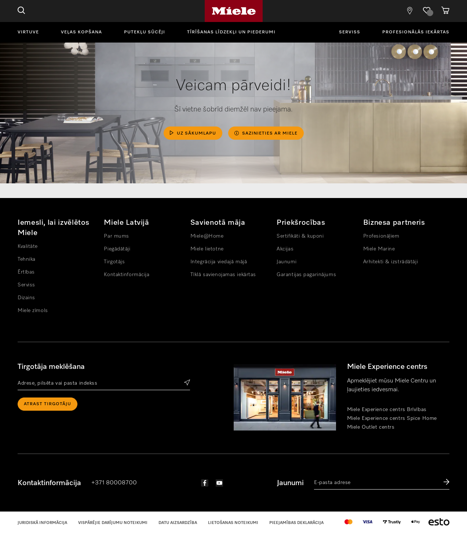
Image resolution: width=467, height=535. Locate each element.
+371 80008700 (114, 483)
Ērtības (26, 272)
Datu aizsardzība (177, 523)
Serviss (349, 32)
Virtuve (28, 32)
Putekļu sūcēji (144, 32)
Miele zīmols (33, 310)
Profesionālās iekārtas (415, 32)
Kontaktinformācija (126, 274)
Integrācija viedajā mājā (218, 261)
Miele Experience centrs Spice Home (392, 418)
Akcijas (285, 249)
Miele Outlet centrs (371, 427)
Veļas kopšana (81, 32)
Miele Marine (379, 249)
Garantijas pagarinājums (306, 274)
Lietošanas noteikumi (233, 523)
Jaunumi (286, 261)
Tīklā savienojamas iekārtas (223, 274)
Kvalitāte (28, 246)
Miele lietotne (207, 249)
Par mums (116, 236)
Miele (234, 11)
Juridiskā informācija (42, 523)
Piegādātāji (117, 249)
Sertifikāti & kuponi (300, 236)
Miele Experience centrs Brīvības (387, 409)
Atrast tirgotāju (47, 404)
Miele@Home (207, 236)
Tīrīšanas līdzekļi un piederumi (231, 32)
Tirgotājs (114, 261)
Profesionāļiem (381, 236)
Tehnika (27, 259)
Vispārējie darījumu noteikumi (112, 523)
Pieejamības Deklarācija (296, 523)
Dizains (26, 297)
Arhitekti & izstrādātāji (390, 261)
